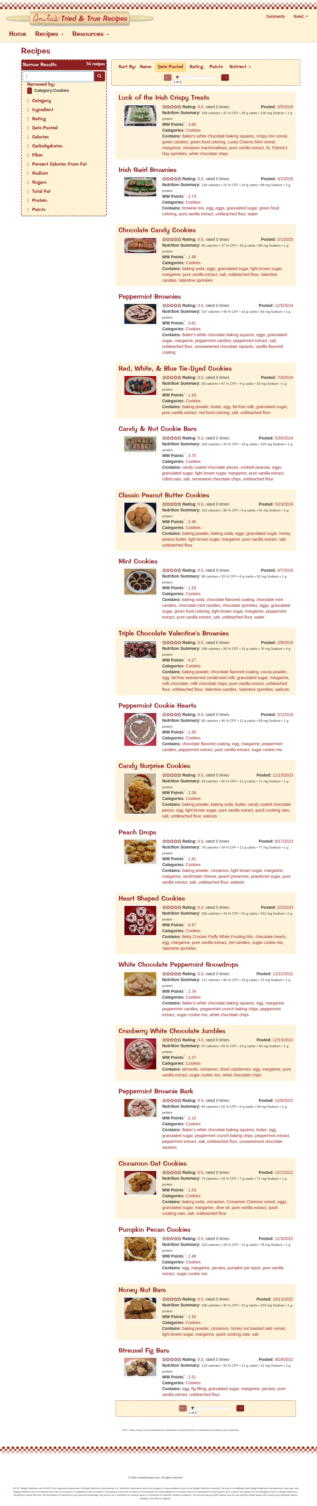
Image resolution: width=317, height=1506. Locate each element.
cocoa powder (273, 671)
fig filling (198, 1388)
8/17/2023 (284, 841)
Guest (301, 16)
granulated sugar (242, 208)
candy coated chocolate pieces (210, 467)
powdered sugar (265, 876)
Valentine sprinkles (196, 280)
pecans (218, 1267)
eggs (219, 208)
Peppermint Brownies (150, 297)
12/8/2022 (284, 1100)
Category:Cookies (51, 90)
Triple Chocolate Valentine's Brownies (174, 634)
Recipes (49, 34)
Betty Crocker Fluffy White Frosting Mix (217, 936)
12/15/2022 (283, 1040)
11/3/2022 (284, 1238)
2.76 (192, 991)
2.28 (192, 792)
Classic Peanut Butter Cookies (164, 495)
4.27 (192, 660)
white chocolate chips (208, 153)
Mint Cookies (138, 562)
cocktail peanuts (255, 467)
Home (17, 34)
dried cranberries (235, 1069)
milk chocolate (175, 683)
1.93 (192, 1316)
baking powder (195, 406)
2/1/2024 (285, 714)
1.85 (192, 732)
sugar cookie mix (266, 749)
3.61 (192, 323)
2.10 (192, 1118)
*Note (124, 1430)
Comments (275, 16)
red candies (239, 942)
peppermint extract (250, 340)
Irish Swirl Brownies (148, 170)
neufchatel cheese (199, 876)
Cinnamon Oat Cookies (153, 1164)
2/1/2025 (285, 239)
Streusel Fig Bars (144, 1351)
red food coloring (214, 412)
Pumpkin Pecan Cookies (155, 1230)
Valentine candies (221, 689)
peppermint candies (213, 340)
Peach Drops (137, 833)
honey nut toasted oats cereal (258, 1328)
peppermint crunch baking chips (229, 1009)
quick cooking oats (272, 810)
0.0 (199, 106)
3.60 (192, 124)
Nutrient (240, 67)
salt (223, 274)
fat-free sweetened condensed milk (203, 677)
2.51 (192, 1377)
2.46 (192, 521)
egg (209, 208)
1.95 (192, 257)
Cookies (193, 130)
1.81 (192, 858)
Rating (196, 67)
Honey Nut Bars (142, 1290)
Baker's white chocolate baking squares (218, 136)
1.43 (192, 395)
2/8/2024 (285, 642)
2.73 (192, 196)
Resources (90, 34)
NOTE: (16, 1488)
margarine (171, 147)
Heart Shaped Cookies (152, 899)
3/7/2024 (285, 570)
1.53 (192, 587)
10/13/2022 (283, 1299)
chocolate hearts (271, 936)
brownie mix (193, 208)
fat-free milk (243, 406)
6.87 (192, 925)
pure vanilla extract (246, 147)
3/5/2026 (285, 106)
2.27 (192, 1057)
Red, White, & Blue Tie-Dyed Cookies (175, 369)
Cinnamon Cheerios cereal (251, 1201)
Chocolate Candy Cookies (157, 230)
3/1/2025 (285, 178)
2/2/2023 (285, 907)
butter (216, 406)
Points (216, 67)
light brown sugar (266, 268)
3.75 (192, 455)
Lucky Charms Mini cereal (251, 142)
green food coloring (207, 142)
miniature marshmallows (205, 147)
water (253, 214)
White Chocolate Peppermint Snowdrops (179, 965)
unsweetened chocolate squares (224, 346)
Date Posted (170, 67)
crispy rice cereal (271, 136)
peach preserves (233, 876)
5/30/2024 (284, 438)
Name (145, 67)
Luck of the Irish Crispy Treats (164, 98)
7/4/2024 (285, 377)
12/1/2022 (284, 1172)
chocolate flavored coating (230, 599)
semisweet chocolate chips (216, 479)
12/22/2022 (283, 973)
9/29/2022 (284, 1359)
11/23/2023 (283, 775)
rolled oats (171, 479)
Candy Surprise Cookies (154, 766)
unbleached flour (230, 214)
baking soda (193, 268)
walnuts (282, 689)
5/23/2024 (284, 504)
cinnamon (220, 870)
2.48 (192, 1256)
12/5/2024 (284, 305)
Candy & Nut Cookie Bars (158, 429)
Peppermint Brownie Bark (156, 1091)
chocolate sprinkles (239, 605)
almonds (190, 1069)
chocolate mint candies (199, 605)
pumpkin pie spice (243, 1267)
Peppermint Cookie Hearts (157, 706)
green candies (175, 142)
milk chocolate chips (208, 683)
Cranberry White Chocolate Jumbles (172, 1031)
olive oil (222, 1207)
